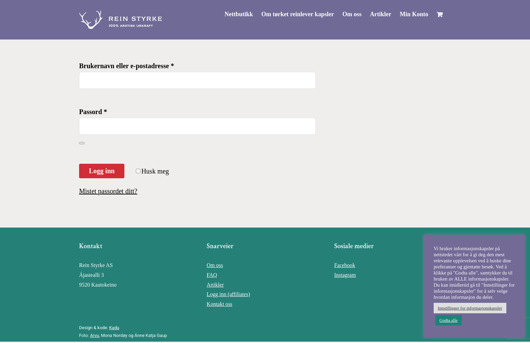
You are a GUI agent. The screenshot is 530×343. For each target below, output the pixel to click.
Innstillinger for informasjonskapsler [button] (470, 308)
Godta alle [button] (448, 320)
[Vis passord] (82, 143)
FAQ (212, 275)
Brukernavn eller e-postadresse (126, 66)
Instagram (345, 275)
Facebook (344, 265)
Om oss (215, 265)
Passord (93, 111)
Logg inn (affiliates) (228, 294)
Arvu (94, 335)
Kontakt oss (219, 304)
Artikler (215, 285)
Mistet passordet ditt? (108, 191)
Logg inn (102, 171)
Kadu (114, 327)
